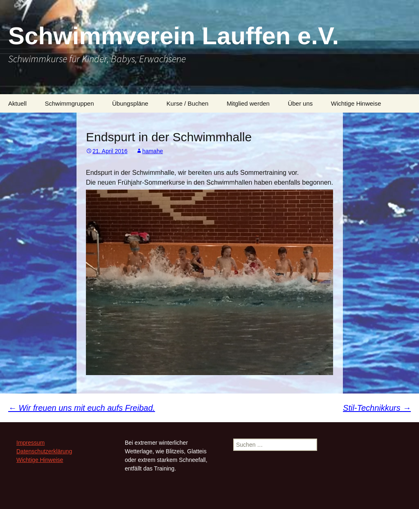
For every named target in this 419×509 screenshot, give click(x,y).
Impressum (30, 442)
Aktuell (17, 103)
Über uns (300, 103)
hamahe (152, 151)
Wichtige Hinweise (356, 103)
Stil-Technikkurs (377, 407)
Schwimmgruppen (69, 103)
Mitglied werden (248, 103)
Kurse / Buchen (188, 103)
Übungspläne (130, 103)
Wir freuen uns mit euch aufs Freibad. (81, 407)
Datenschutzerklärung (44, 451)
